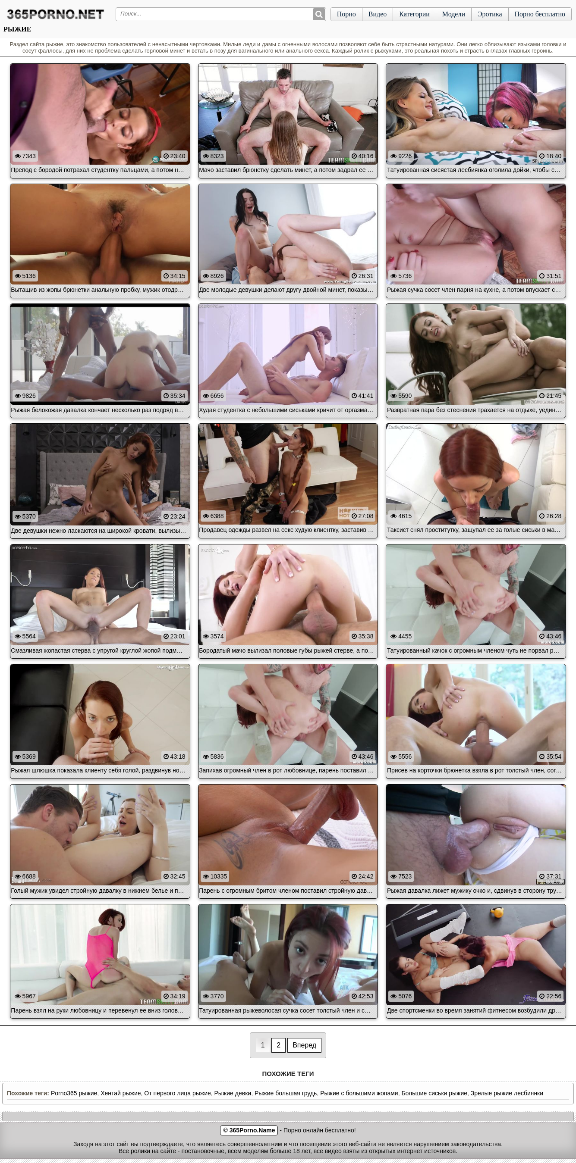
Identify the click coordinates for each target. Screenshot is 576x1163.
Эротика (490, 14)
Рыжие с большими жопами (359, 1093)
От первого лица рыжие (177, 1093)
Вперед (304, 1045)
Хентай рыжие (121, 1093)
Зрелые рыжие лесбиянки (507, 1093)
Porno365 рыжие (74, 1093)
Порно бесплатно (540, 14)
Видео (377, 14)
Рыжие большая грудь (286, 1093)
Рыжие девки (233, 1093)
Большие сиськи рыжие (434, 1093)
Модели (453, 14)
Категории (414, 14)
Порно (346, 14)
